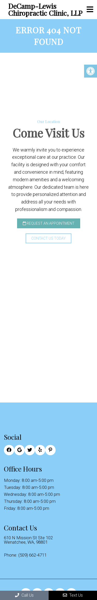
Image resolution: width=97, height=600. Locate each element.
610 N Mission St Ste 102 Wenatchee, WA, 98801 (28, 540)
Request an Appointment (48, 223)
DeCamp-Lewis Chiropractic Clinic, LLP (45, 9)
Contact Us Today (48, 238)
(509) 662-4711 (32, 555)
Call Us (24, 595)
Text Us (73, 595)
